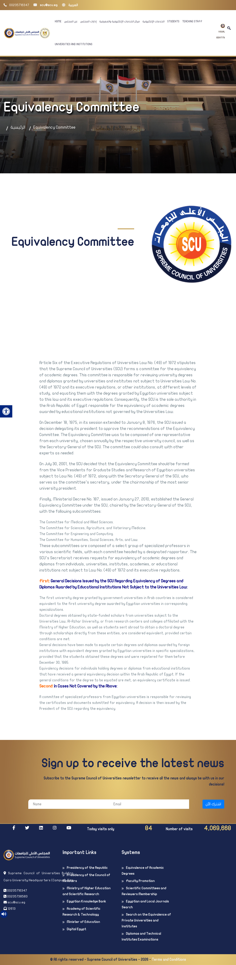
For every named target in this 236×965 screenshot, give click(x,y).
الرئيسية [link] (18, 127)
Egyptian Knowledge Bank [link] (86, 901)
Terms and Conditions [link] (169, 959)
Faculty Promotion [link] (140, 881)
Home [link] (58, 21)
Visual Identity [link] (220, 31)
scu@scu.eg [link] (45, 5)
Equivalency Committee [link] (54, 127)
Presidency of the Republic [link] (87, 868)
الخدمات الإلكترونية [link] (154, 21)
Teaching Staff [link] (192, 21)
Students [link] (173, 21)
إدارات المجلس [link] (88, 21)
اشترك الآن (213, 804)
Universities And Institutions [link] (73, 44)
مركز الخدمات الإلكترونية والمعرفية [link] (119, 21)
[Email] (149, 804)
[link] (6, 411)
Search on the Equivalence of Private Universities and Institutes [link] (146, 920)
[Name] (68, 804)
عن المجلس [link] (71, 21)
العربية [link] (70, 5)
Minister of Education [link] (83, 922)
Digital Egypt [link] (76, 929)
